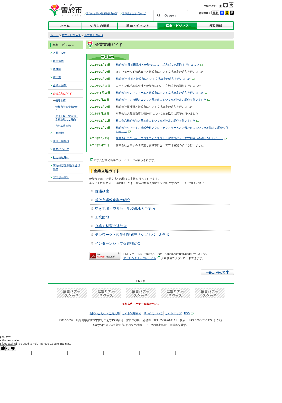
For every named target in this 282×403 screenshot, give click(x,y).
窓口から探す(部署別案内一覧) (102, 13)
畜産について (61, 149)
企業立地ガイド (93, 35)
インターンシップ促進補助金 (118, 243)
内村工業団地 (63, 125)
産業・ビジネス (71, 35)
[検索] (169, 15)
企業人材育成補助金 (111, 226)
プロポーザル (61, 177)
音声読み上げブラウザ (134, 13)
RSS (188, 313)
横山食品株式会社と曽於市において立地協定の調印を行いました (157, 120)
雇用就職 (58, 61)
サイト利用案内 (131, 313)
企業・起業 (60, 85)
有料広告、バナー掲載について (141, 304)
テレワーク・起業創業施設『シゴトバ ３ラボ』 (134, 235)
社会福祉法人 (61, 157)
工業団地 (102, 217)
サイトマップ (173, 313)
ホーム (54, 35)
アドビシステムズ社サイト (141, 258)
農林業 (57, 69)
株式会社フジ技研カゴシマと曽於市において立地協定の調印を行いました (163, 99)
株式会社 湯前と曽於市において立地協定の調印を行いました (155, 78)
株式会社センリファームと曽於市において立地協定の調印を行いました (161, 92)
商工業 (57, 77)
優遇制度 (102, 191)
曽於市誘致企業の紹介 (112, 200)
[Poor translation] (11, 348)
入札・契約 (60, 52)
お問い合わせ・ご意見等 (104, 313)
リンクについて (153, 313)
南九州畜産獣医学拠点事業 (66, 167)
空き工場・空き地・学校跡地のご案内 (125, 209)
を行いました (171, 138)
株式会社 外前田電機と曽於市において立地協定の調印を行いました (159, 64)
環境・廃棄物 (61, 141)
